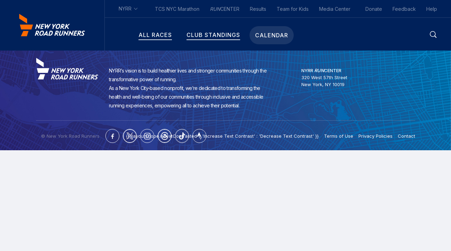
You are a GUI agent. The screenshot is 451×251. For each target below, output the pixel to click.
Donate (373, 9)
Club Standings (194, 35)
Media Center (334, 9)
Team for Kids (293, 9)
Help (431, 9)
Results (258, 9)
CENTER (224, 9)
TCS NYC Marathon (177, 9)
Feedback (404, 9)
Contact (406, 136)
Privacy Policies (375, 136)
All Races (136, 35)
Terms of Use (338, 136)
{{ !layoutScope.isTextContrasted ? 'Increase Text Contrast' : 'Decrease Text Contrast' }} (222, 136)
